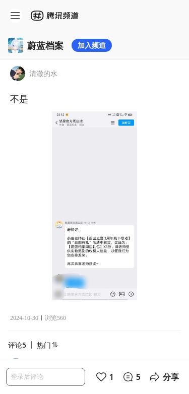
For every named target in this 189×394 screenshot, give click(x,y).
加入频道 (92, 45)
